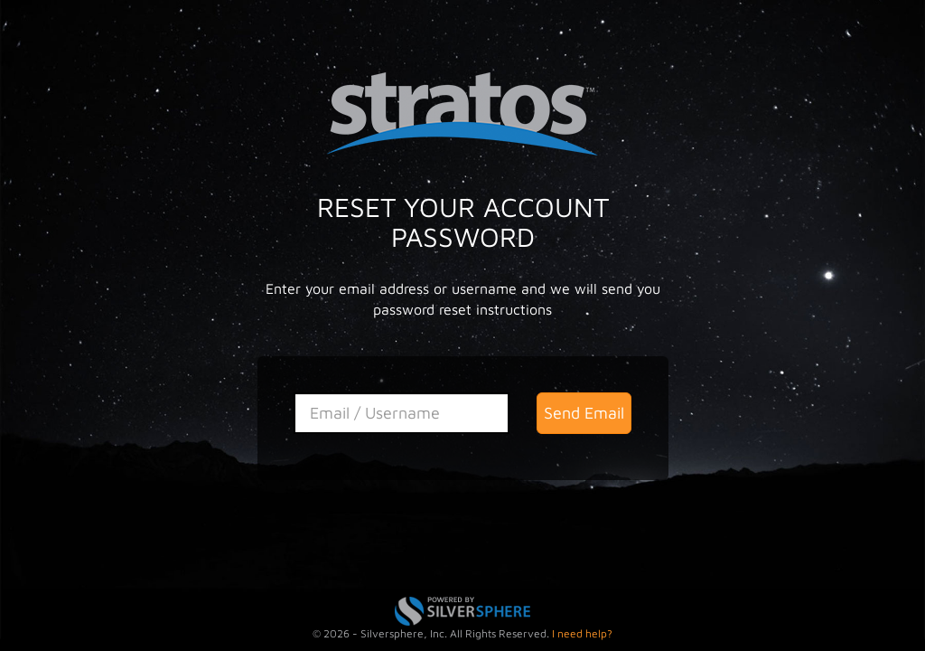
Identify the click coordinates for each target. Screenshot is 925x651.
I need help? (582, 633)
